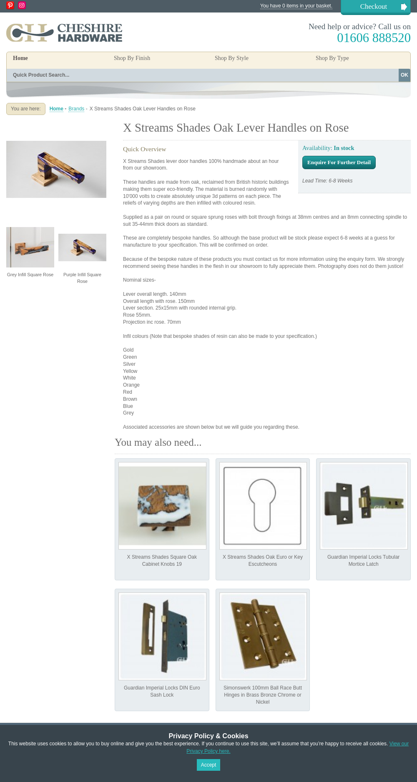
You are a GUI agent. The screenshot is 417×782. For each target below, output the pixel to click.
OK (404, 75)
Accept (208, 765)
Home (20, 58)
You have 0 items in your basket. (296, 6)
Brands (76, 109)
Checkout (373, 6)
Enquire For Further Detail (339, 162)
